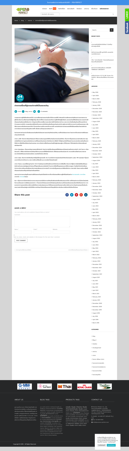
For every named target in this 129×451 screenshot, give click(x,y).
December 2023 (97, 186)
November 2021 (97, 268)
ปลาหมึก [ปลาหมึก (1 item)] (56, 413)
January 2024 (96, 183)
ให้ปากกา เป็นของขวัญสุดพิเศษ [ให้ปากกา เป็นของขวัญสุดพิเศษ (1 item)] (51, 435)
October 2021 (96, 271)
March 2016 (96, 323)
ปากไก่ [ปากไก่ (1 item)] (55, 426)
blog (22, 20)
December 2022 (97, 225)
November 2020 (97, 306)
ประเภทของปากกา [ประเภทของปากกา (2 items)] (50, 414)
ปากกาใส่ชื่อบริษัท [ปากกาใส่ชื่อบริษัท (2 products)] (81, 422)
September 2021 (97, 274)
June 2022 (96, 245)
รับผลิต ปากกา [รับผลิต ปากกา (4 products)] (74, 425)
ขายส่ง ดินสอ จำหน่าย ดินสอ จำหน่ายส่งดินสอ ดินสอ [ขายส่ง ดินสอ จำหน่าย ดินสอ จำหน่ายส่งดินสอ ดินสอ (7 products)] (76, 408)
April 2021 (95, 290)
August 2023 (96, 199)
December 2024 (97, 147)
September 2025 (97, 118)
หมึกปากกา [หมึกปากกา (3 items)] (50, 430)
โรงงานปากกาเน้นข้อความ (99, 367)
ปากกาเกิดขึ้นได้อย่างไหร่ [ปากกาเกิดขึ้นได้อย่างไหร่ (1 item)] (48, 424)
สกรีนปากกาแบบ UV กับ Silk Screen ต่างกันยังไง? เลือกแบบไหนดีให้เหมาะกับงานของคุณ (102, 77)
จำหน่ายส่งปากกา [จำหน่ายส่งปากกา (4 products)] (84, 411)
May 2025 (95, 131)
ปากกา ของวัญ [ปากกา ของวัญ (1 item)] (50, 416)
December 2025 (97, 108)
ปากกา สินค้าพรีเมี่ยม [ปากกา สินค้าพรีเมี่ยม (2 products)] (73, 422)
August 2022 (96, 238)
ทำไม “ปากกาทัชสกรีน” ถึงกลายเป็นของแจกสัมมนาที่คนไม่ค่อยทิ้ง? (102, 61)
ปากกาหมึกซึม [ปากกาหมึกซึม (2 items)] (48, 423)
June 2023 (95, 206)
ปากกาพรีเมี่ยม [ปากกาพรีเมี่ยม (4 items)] (46, 418)
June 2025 (95, 128)
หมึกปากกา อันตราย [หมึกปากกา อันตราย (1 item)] (44, 431)
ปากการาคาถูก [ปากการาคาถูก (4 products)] (74, 418)
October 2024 (97, 154)
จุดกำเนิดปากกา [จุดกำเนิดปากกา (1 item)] (43, 412)
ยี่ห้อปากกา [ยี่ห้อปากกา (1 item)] (47, 428)
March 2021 (96, 293)
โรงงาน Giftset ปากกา (98, 359)
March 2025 (96, 138)
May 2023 (95, 209)
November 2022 (97, 229)
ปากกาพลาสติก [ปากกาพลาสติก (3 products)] (79, 416)
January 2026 (96, 105)
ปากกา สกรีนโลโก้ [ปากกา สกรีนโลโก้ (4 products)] (79, 420)
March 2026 (96, 99)
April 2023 (96, 212)
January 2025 (96, 144)
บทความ (30, 20)
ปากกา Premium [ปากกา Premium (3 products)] (85, 413)
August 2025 (96, 121)
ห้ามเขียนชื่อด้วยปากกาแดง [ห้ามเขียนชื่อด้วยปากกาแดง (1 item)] (53, 431)
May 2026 (95, 92)
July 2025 (95, 125)
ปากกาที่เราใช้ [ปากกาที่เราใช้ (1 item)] (56, 416)
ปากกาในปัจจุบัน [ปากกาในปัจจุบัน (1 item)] (50, 426)
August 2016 (96, 313)
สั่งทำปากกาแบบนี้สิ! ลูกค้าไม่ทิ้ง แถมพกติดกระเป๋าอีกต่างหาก (102, 53)
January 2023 (96, 222)
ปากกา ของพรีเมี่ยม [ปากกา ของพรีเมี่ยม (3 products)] (70, 415)
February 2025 (97, 141)
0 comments (43, 111)
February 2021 (97, 297)
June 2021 (95, 284)
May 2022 (95, 248)
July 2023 (95, 203)
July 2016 (95, 316)
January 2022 (96, 261)
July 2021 (95, 281)
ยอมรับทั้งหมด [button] (111, 445)
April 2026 (96, 95)
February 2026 (97, 102)
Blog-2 (94, 340)
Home (16, 20)
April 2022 (96, 251)
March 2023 (96, 216)
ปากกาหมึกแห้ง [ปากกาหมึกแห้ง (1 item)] (55, 423)
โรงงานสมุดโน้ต (97, 375)
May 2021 (95, 287)
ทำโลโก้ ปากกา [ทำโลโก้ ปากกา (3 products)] (69, 413)
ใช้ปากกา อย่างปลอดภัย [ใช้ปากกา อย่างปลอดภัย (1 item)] (55, 433)
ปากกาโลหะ (83, 174)
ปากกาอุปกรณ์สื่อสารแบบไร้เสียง (23, 250)
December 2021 (97, 264)
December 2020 (97, 303)
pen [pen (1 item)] (41, 407)
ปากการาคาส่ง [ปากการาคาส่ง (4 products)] (70, 420)
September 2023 (97, 196)
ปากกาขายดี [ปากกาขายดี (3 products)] (79, 415)
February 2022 (97, 258)
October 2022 (97, 232)
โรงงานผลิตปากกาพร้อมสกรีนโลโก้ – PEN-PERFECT (64, 2)
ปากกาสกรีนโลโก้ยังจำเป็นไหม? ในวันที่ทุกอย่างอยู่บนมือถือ (101, 45)
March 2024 (96, 177)
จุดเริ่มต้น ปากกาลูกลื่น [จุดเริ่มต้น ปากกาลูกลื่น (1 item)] (51, 412)
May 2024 (95, 170)
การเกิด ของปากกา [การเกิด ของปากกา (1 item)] (46, 407)
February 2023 (97, 219)
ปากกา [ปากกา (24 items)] (43, 415)
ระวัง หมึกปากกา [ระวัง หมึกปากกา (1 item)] (52, 428)
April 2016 (95, 319)
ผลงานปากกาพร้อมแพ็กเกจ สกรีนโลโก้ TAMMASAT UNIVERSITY (101, 68)
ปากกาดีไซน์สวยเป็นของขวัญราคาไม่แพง (78, 250)
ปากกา (19, 111)
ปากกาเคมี (22, 177)
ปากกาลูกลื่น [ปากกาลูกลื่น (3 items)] (54, 421)
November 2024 (97, 151)
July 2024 (95, 164)
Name (17, 229)
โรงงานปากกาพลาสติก (98, 363)
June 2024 (96, 167)
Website (55, 229)
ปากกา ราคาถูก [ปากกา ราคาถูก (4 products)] (83, 418)
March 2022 (96, 255)
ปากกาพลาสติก (76, 174)
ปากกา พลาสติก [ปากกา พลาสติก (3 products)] (72, 416)
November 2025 (97, 112)
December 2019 (97, 310)
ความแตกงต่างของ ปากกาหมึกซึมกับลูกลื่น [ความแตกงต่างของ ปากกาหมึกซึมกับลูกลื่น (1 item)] (54, 410)
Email (36, 229)
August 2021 (96, 277)
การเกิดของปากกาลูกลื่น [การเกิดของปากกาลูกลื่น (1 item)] (54, 407)
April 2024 (96, 173)
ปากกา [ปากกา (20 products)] (76, 413)
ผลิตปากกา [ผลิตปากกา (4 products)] (71, 424)
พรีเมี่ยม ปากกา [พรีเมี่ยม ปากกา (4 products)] (79, 424)
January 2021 (96, 300)
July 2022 (95, 242)
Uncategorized (97, 348)
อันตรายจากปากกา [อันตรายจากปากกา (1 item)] (46, 433)
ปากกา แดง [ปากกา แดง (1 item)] (55, 424)
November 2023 (97, 190)
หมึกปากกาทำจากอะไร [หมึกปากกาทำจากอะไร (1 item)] (58, 430)
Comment (17, 215)
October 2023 (97, 193)
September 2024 (97, 157)
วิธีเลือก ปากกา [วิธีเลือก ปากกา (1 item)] (59, 428)
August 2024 (96, 160)
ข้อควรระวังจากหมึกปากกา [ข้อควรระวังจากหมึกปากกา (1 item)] (51, 408)
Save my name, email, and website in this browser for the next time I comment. (37, 237)
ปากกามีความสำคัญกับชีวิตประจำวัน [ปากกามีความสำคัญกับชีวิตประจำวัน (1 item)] (49, 419)
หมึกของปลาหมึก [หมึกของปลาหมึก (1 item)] (43, 430)
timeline (95, 344)
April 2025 (96, 134)
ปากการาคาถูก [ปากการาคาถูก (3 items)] (47, 421)
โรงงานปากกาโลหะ (97, 371)
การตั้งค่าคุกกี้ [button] (101, 445)
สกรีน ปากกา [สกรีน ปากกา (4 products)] (82, 425)
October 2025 (97, 115)
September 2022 (97, 235)
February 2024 (97, 180)
